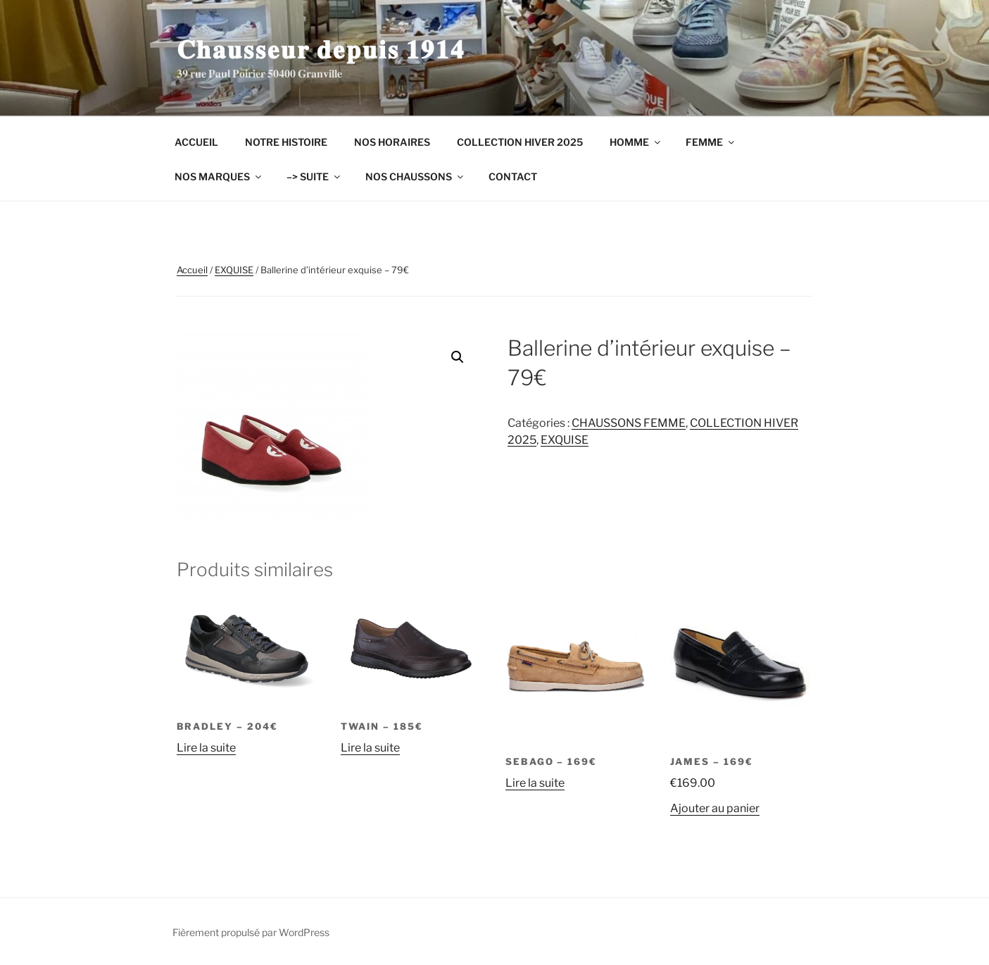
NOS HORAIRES (392, 142)
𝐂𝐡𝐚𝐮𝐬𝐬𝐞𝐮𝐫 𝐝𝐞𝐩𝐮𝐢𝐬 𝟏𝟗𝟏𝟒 (321, 49)
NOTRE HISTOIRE (286, 142)
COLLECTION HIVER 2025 (520, 142)
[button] (457, 357)
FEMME (711, 142)
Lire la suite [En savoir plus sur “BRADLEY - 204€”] (206, 747)
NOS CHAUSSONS (415, 176)
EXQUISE (234, 269)
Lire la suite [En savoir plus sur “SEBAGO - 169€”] (535, 783)
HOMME (636, 142)
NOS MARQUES (219, 176)
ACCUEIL (196, 142)
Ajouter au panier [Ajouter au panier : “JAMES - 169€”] (715, 808)
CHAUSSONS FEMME (629, 423)
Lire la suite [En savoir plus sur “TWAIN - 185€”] (370, 747)
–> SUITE (314, 176)
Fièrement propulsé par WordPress (250, 932)
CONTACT (513, 176)
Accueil (192, 269)
